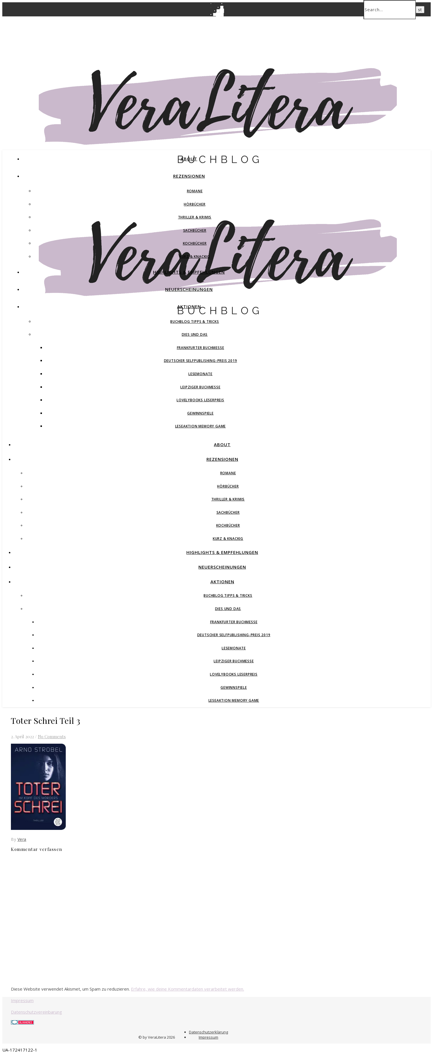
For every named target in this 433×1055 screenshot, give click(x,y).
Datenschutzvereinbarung (36, 1012)
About (189, 159)
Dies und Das (195, 334)
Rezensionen (189, 176)
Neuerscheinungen (189, 289)
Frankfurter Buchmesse (200, 347)
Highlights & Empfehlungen (189, 272)
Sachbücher (194, 230)
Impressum (22, 1000)
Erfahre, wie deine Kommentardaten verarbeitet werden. (187, 989)
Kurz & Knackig (194, 256)
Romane (195, 191)
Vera (22, 839)
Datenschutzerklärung (208, 1032)
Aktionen (189, 306)
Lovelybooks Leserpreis (200, 400)
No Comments (52, 736)
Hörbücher (194, 204)
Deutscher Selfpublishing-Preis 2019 (200, 360)
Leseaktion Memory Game (200, 426)
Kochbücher (195, 243)
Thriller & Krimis (195, 217)
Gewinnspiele (200, 413)
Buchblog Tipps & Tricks (194, 321)
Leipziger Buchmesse (200, 387)
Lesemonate (200, 373)
